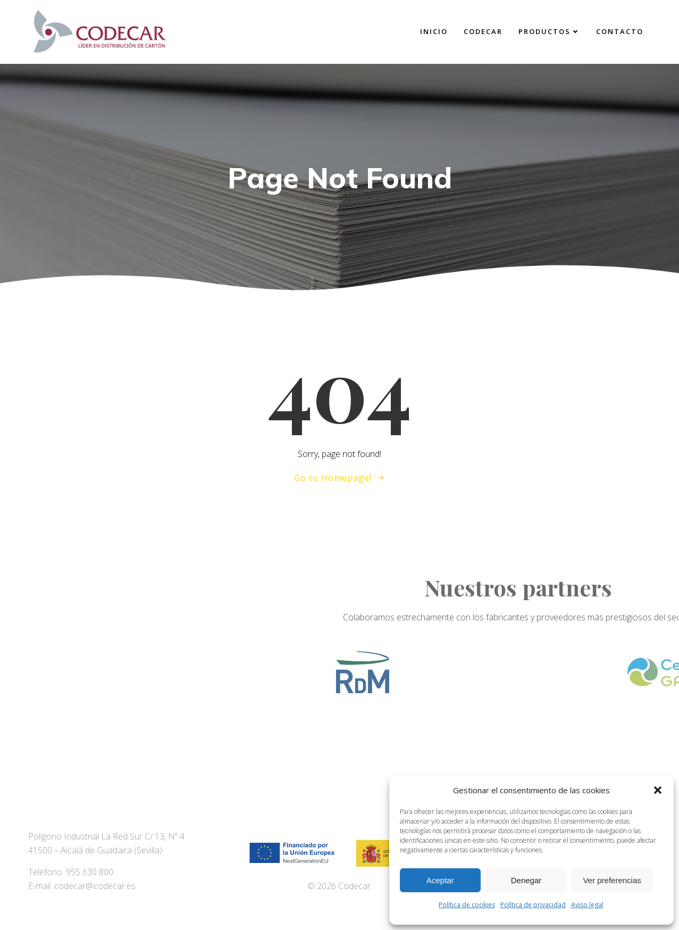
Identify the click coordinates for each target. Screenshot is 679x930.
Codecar (483, 31)
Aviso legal (587, 904)
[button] (657, 790)
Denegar (526, 880)
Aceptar (440, 880)
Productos (549, 31)
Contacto (619, 31)
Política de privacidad (533, 904)
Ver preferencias (612, 880)
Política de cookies (467, 904)
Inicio (434, 31)
